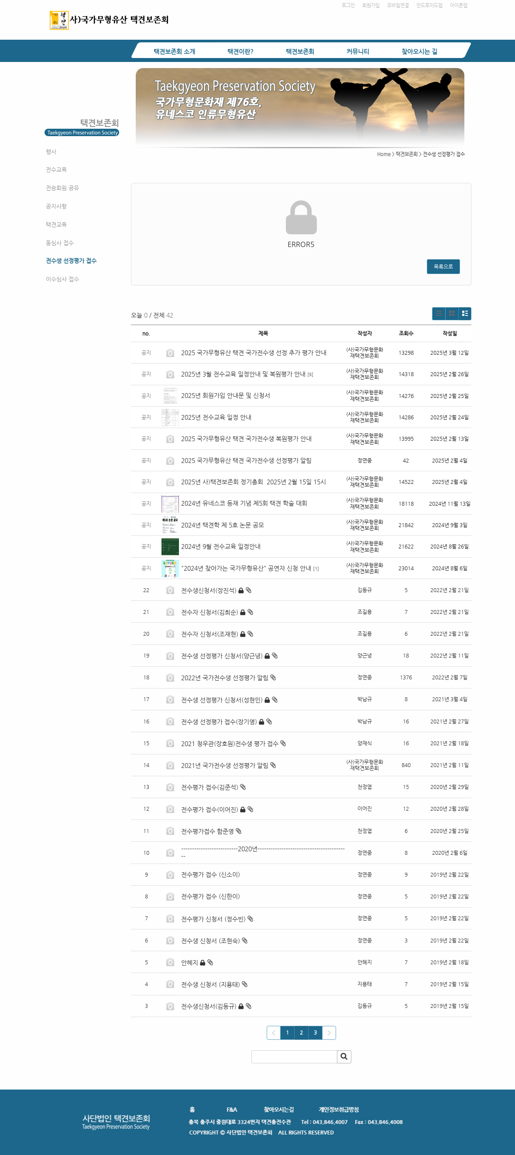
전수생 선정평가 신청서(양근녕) (222, 655)
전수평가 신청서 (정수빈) (213, 918)
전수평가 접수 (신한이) (210, 896)
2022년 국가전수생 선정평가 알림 (224, 677)
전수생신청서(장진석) (209, 590)
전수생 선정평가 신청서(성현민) (222, 699)
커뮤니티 (358, 51)
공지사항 (56, 206)
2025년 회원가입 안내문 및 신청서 (225, 395)
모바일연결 (398, 5)
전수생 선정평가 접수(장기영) (219, 721)
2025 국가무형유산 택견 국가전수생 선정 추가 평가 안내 (253, 352)
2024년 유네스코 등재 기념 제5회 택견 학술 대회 (244, 503)
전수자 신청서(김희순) (209, 612)
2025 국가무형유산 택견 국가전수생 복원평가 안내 (246, 438)
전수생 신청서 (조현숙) (210, 940)
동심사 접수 (60, 243)
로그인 (348, 5)
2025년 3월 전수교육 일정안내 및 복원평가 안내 (243, 373)
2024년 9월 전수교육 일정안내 (221, 546)
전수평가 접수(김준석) (209, 787)
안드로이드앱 (429, 5)
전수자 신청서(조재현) (209, 634)
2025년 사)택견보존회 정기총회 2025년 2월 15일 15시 (253, 481)
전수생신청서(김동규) (209, 1006)
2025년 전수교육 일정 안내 (217, 417)
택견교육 (56, 224)
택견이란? (240, 51)
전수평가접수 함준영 (207, 831)
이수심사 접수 (62, 279)
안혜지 (189, 962)
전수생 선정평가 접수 (71, 260)
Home (384, 154)
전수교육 (56, 169)
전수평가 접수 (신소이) (210, 874)
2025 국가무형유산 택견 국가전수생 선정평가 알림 (246, 460)
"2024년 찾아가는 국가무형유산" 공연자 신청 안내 (246, 568)
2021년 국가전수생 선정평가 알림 (224, 765)
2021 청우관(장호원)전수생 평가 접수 (229, 743)
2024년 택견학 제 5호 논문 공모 (222, 524)
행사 (51, 151)
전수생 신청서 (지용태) (210, 984)
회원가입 (371, 5)
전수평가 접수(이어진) (209, 809)
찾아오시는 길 (419, 51)
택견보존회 (300, 51)
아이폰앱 (458, 5)
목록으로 (443, 267)
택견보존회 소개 (174, 51)
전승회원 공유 (62, 188)
